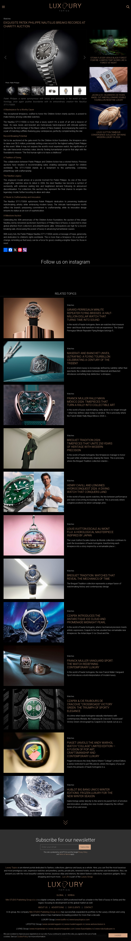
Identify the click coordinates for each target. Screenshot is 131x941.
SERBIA (71, 895)
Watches (7, 19)
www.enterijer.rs (38, 929)
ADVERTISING (57, 907)
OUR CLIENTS (74, 907)
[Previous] (5, 57)
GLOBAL (60, 895)
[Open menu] (3, 7)
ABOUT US (43, 907)
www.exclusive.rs (95, 924)
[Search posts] (127, 7)
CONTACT (88, 907)
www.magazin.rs (53, 924)
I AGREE (118, 935)
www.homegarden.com (62, 929)
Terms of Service (65, 854)
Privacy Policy (82, 852)
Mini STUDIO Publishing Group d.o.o (21, 900)
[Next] (84, 57)
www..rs (62, 919)
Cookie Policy (22, 937)
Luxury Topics (11, 867)
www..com (79, 919)
